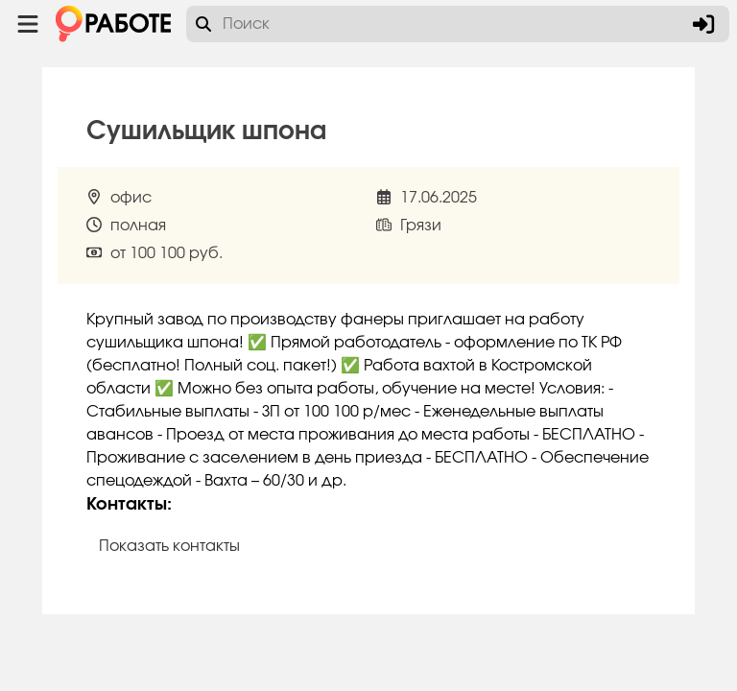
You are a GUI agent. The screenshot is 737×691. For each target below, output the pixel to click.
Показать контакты (169, 546)
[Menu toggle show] (28, 24)
